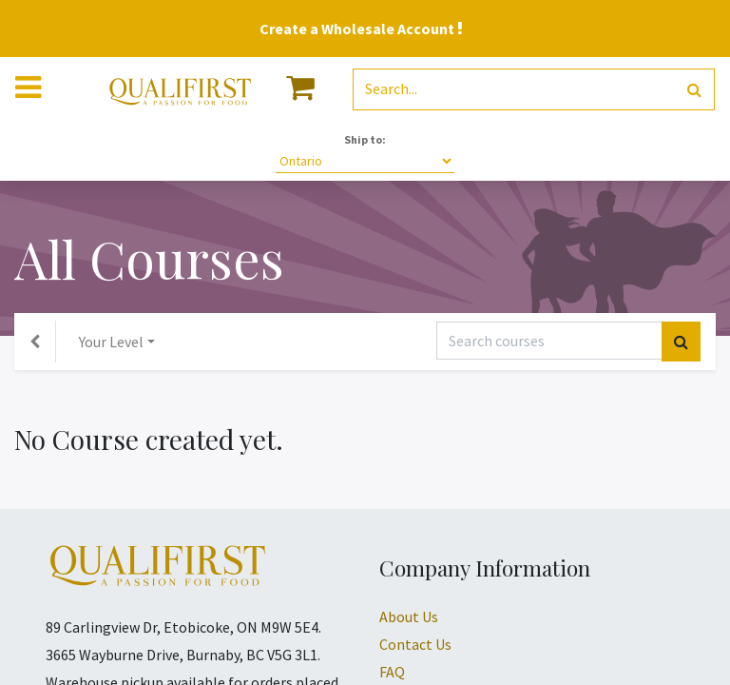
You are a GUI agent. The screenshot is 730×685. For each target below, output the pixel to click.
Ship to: (365, 139)
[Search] (694, 89)
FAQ (392, 671)
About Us (408, 616)
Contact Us (415, 644)
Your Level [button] (111, 341)
